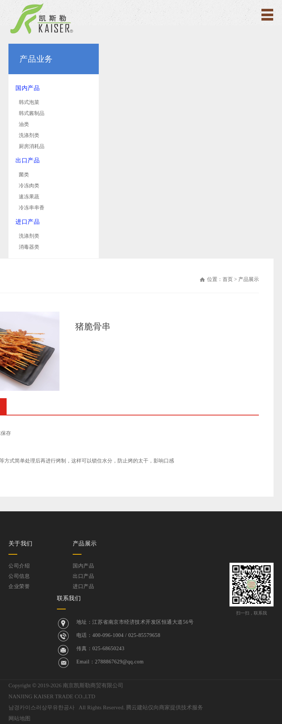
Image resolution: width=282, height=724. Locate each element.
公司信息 (19, 576)
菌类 (24, 174)
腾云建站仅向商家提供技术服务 (164, 707)
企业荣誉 (19, 586)
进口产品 (27, 222)
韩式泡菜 (29, 102)
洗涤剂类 (29, 135)
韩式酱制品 (31, 113)
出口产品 (27, 160)
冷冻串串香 (31, 207)
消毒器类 (29, 247)
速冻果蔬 (29, 196)
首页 (228, 279)
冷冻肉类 (29, 185)
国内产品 (27, 88)
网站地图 (19, 718)
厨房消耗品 (31, 146)
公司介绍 (19, 566)
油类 (24, 124)
